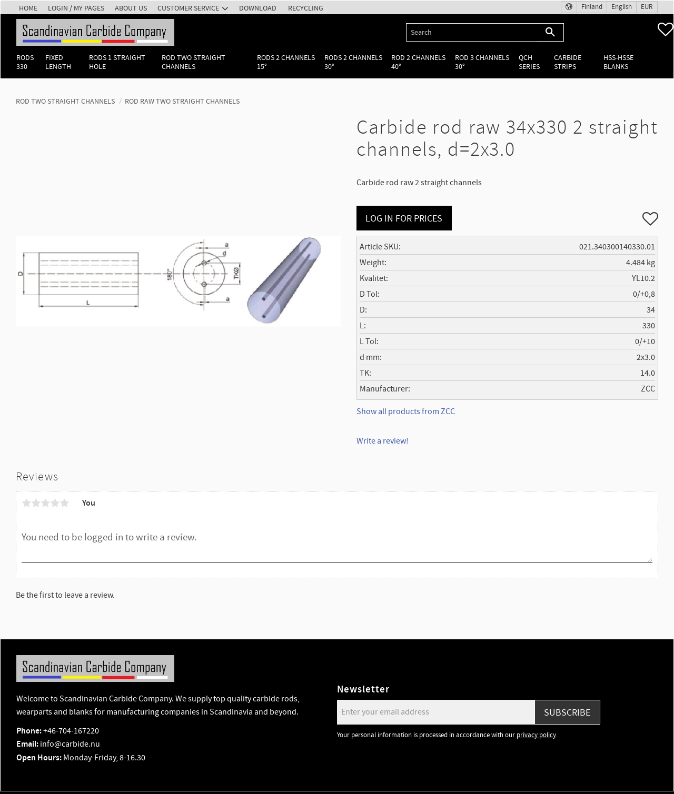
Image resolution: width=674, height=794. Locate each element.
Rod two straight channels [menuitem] (193, 62)
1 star (26, 503)
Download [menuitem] (257, 8)
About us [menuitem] (131, 8)
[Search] (550, 32)
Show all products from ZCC (405, 411)
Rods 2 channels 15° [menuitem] (286, 62)
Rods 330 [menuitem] (25, 62)
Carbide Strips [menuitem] (567, 62)
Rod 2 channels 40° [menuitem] (418, 62)
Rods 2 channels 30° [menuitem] (353, 62)
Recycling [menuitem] (305, 8)
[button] (665, 29)
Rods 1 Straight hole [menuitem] (117, 62)
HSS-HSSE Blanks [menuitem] (618, 62)
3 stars (45, 503)
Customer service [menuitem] (188, 8)
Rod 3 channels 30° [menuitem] (482, 62)
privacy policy (536, 735)
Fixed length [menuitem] (58, 62)
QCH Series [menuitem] (529, 62)
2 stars (36, 503)
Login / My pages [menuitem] (76, 8)
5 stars (64, 503)
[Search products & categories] (471, 32)
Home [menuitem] (28, 8)
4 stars (55, 503)
